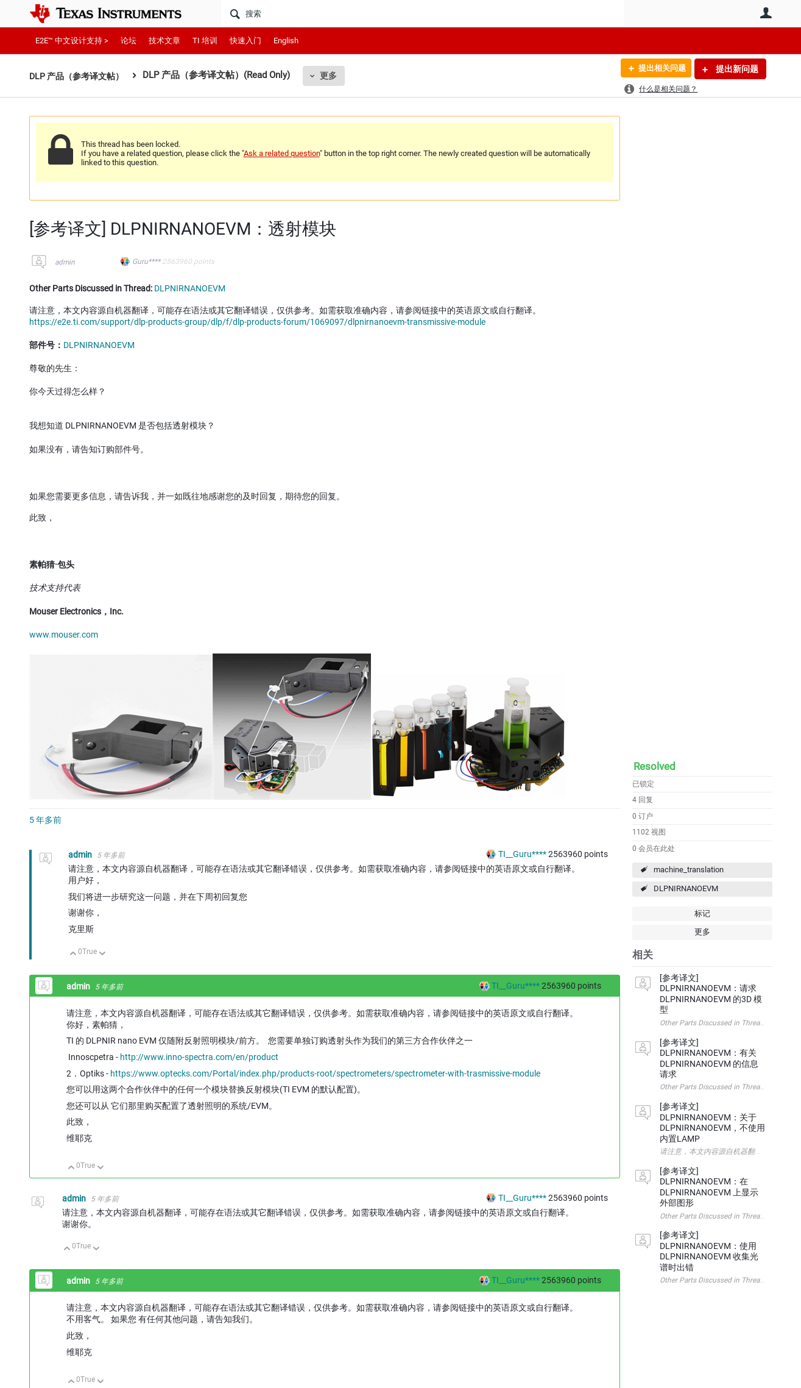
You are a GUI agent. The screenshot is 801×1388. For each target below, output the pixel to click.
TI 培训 (204, 40)
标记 (702, 913)
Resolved (654, 766)
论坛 (128, 40)
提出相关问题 (658, 69)
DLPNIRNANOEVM (686, 888)
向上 (73, 954)
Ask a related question (282, 153)
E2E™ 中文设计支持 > (71, 40)
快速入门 (245, 40)
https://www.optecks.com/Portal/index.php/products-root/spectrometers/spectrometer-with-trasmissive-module (325, 1073)
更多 (335, 75)
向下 (102, 954)
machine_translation (689, 869)
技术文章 (164, 40)
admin (65, 262)
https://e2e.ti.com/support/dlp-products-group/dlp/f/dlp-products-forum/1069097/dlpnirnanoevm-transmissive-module (257, 322)
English (285, 40)
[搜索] (422, 13)
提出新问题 (736, 69)
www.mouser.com (63, 634)
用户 (766, 13)
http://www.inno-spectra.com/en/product (199, 1057)
